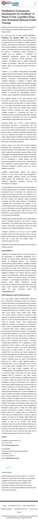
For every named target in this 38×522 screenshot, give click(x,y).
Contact (19, 512)
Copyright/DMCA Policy (21, 509)
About (4, 505)
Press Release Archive (14, 505)
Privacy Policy (33, 509)
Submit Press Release (28, 505)
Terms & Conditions (6, 509)
